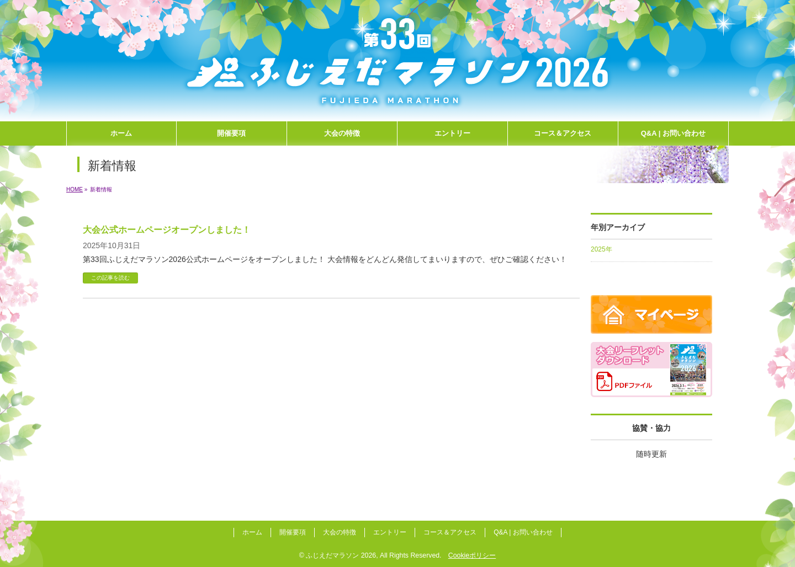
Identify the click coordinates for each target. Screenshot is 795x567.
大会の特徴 (339, 532)
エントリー (389, 532)
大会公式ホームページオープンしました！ (167, 229)
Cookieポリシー (472, 555)
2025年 (601, 249)
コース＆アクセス (449, 532)
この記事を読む (110, 278)
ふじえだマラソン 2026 (341, 555)
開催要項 (292, 532)
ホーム (252, 532)
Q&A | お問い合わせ (523, 532)
